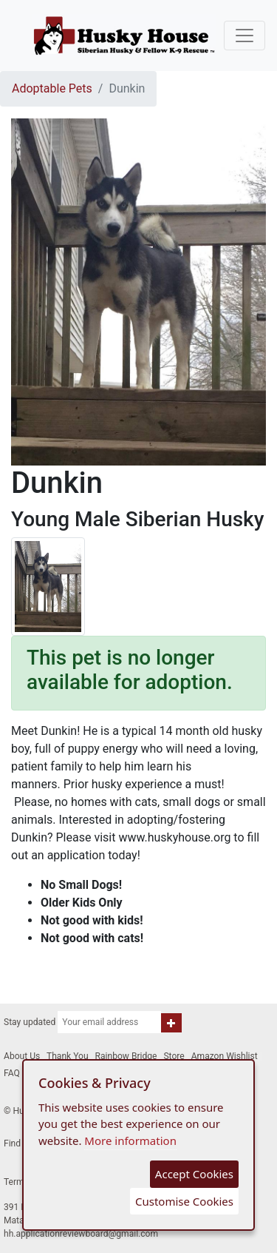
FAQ (12, 1073)
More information (130, 1140)
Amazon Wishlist (224, 1056)
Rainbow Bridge (126, 1056)
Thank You (68, 1056)
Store (173, 1056)
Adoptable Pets (52, 88)
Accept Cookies (194, 1173)
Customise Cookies (184, 1201)
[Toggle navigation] (244, 35)
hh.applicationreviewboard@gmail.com (81, 1234)
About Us (22, 1056)
